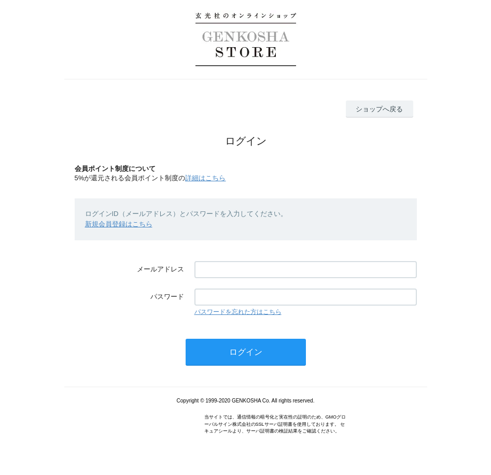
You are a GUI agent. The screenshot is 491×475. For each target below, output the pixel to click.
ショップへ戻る (379, 109)
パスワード (167, 296)
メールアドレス (160, 269)
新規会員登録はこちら (118, 224)
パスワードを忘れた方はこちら (238, 311)
